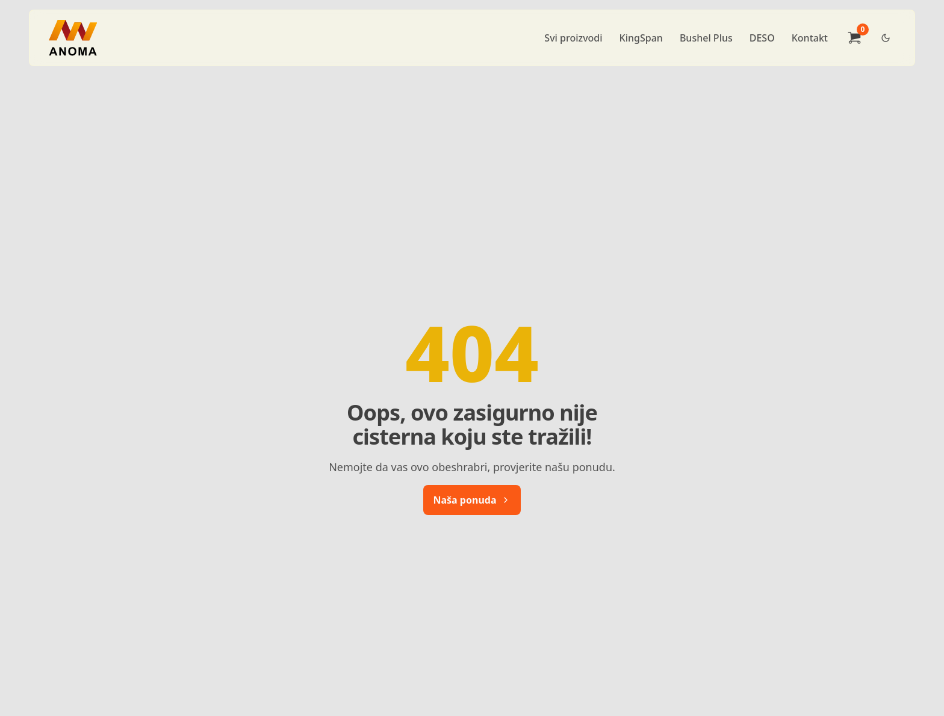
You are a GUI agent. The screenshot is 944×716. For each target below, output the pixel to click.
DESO (762, 38)
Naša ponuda (472, 500)
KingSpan (641, 38)
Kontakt (810, 38)
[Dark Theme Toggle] (885, 38)
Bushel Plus (706, 38)
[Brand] (73, 38)
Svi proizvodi (573, 38)
